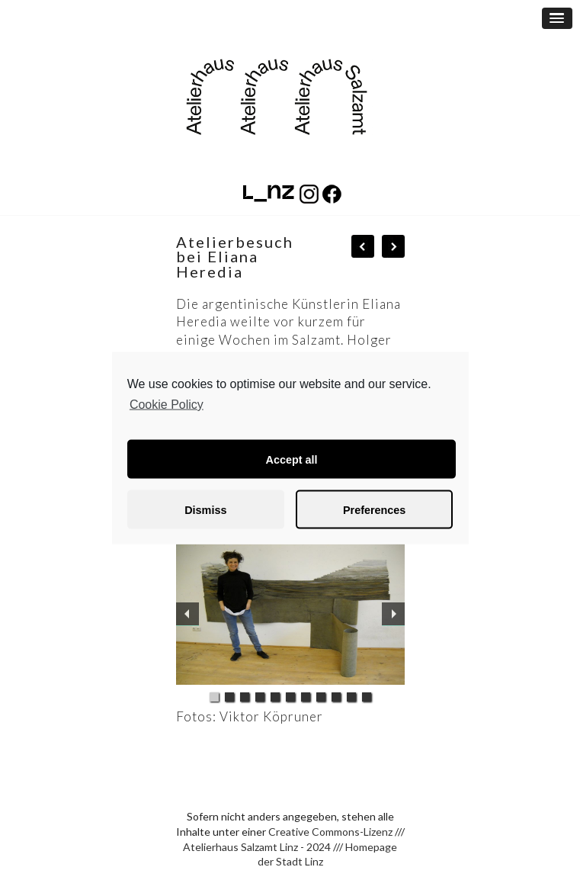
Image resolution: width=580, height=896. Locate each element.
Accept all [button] (292, 459)
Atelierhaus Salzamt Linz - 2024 (257, 846)
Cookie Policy (166, 403)
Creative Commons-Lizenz (330, 831)
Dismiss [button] (205, 509)
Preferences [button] (374, 509)
